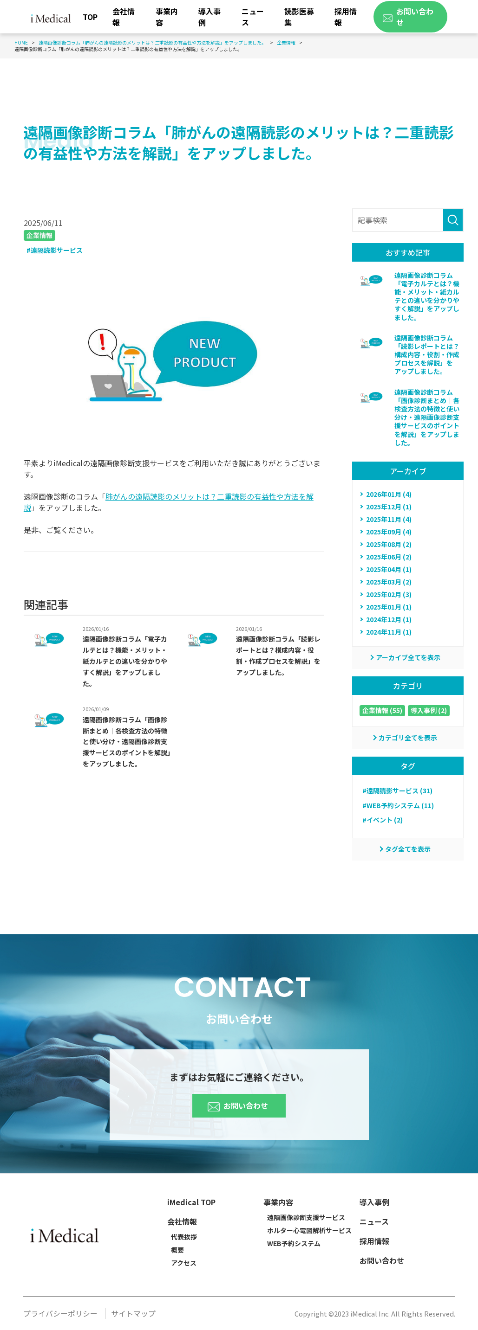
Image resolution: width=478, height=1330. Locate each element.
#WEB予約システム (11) (398, 805)
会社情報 (123, 17)
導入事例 (209, 17)
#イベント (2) (382, 819)
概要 (177, 1249)
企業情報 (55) (382, 710)
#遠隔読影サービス (54, 250)
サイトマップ (133, 1313)
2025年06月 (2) (389, 556)
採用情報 (345, 17)
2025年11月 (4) (389, 519)
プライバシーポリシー (60, 1313)
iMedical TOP (191, 1202)
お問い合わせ (238, 1100)
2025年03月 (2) (389, 581)
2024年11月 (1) (389, 631)
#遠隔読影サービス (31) (397, 790)
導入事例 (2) (429, 710)
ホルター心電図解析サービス (309, 1230)
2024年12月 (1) (389, 619)
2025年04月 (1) (389, 569)
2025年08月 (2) (389, 544)
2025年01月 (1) (389, 606)
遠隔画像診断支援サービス (306, 1217)
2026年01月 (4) (389, 494)
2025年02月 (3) (389, 594)
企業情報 (39, 235)
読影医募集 (299, 17)
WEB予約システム (294, 1243)
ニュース (253, 17)
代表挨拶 (184, 1236)
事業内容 (167, 17)
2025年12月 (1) (389, 506)
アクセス (183, 1262)
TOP (90, 16)
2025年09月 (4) (389, 531)
